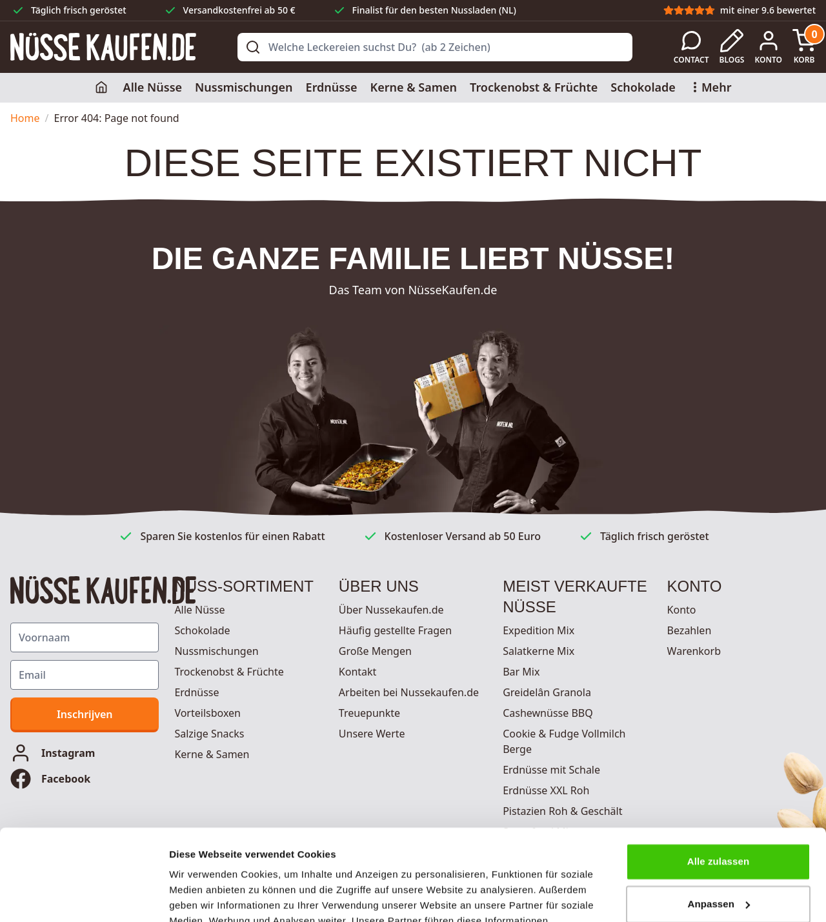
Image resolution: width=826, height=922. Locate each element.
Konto (681, 610)
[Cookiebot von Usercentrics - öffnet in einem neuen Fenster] (83, 897)
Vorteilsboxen (207, 713)
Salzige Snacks (209, 734)
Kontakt (358, 672)
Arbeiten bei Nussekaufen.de (409, 692)
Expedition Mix (538, 630)
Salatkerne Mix (538, 651)
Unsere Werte (372, 734)
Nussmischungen (244, 87)
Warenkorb (694, 651)
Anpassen (719, 812)
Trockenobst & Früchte (534, 87)
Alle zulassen (718, 770)
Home (25, 118)
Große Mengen (375, 651)
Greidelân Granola (547, 692)
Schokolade (643, 87)
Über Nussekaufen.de (391, 610)
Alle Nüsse (153, 87)
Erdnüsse (332, 87)
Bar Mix (521, 672)
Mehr (710, 87)
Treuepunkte (369, 713)
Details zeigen (201, 896)
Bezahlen (689, 630)
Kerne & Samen (413, 87)
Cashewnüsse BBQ (548, 713)
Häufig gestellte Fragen (395, 630)
